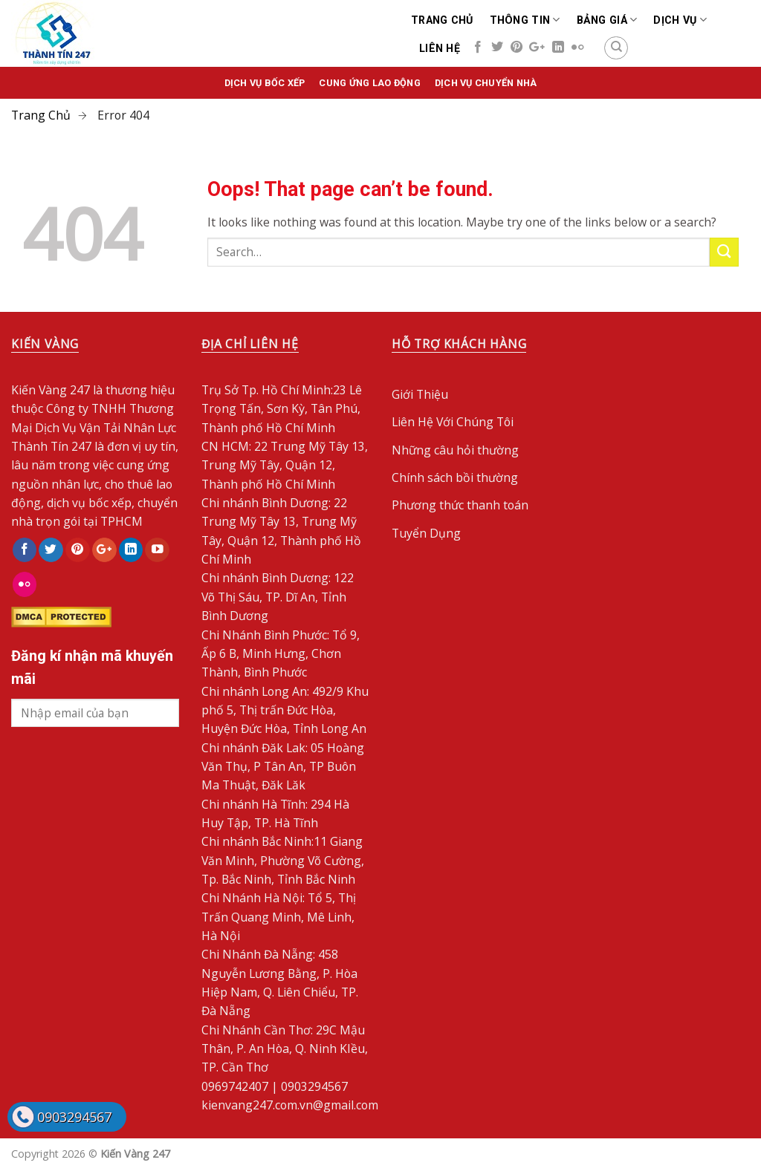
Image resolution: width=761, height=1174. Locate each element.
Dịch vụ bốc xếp (264, 82)
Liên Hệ (439, 48)
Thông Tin (525, 20)
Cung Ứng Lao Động (369, 82)
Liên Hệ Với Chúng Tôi (453, 422)
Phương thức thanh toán (460, 505)
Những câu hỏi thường (455, 450)
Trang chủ (442, 20)
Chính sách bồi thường (455, 477)
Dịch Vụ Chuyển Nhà (486, 82)
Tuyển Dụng (426, 533)
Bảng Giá (607, 20)
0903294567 (74, 1117)
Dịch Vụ (679, 20)
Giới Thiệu (420, 394)
